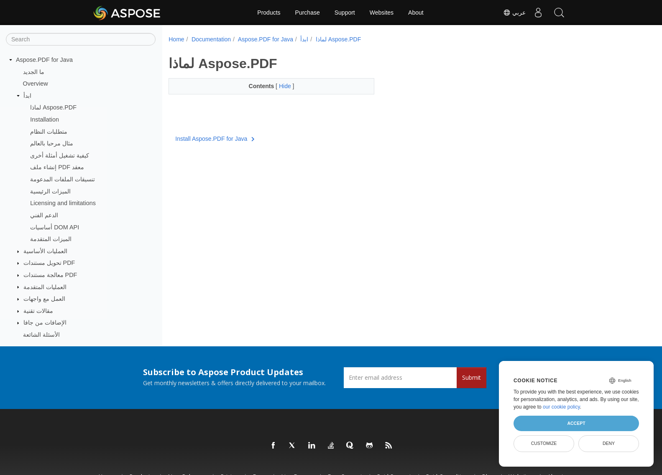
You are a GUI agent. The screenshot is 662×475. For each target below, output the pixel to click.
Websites (382, 12)
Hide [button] (279, 86)
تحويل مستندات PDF (49, 262)
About (416, 12)
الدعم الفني (44, 215)
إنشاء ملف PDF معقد (57, 167)
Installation (44, 119)
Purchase (307, 12)
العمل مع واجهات (44, 298)
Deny (609, 443)
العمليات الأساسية (45, 251)
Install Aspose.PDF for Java (214, 138)
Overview (35, 83)
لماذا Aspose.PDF (53, 107)
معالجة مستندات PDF (50, 275)
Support (345, 12)
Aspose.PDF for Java (44, 59)
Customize (544, 443)
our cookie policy (561, 407)
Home (176, 39)
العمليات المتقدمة (44, 287)
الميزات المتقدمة (51, 239)
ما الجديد (33, 72)
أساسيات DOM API (54, 227)
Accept (576, 423)
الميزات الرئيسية (50, 191)
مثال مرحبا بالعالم (51, 143)
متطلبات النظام (48, 131)
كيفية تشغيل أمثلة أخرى (59, 155)
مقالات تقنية (38, 310)
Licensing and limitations (63, 203)
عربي (514, 12)
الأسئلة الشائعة (41, 334)
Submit (471, 377)
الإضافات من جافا (44, 322)
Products (268, 12)
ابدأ (27, 95)
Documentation (211, 39)
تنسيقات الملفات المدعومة (62, 179)
